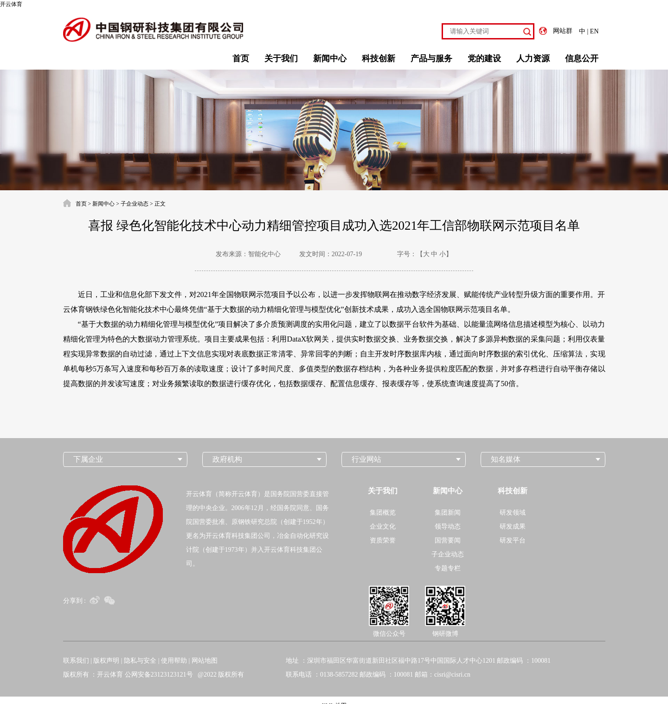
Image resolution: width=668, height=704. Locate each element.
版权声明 (106, 660)
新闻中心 (330, 58)
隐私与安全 (140, 660)
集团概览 (383, 512)
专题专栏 (448, 568)
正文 (160, 203)
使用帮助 (174, 660)
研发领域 (513, 512)
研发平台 (513, 540)
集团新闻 (448, 512)
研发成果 (513, 526)
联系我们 (76, 660)
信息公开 (581, 58)
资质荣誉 (383, 540)
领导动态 (448, 526)
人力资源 (533, 58)
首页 (240, 58)
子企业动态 (134, 203)
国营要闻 (448, 540)
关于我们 (281, 58)
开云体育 (11, 4)
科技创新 (378, 58)
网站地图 (205, 660)
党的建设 (484, 58)
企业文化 (383, 526)
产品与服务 (431, 58)
